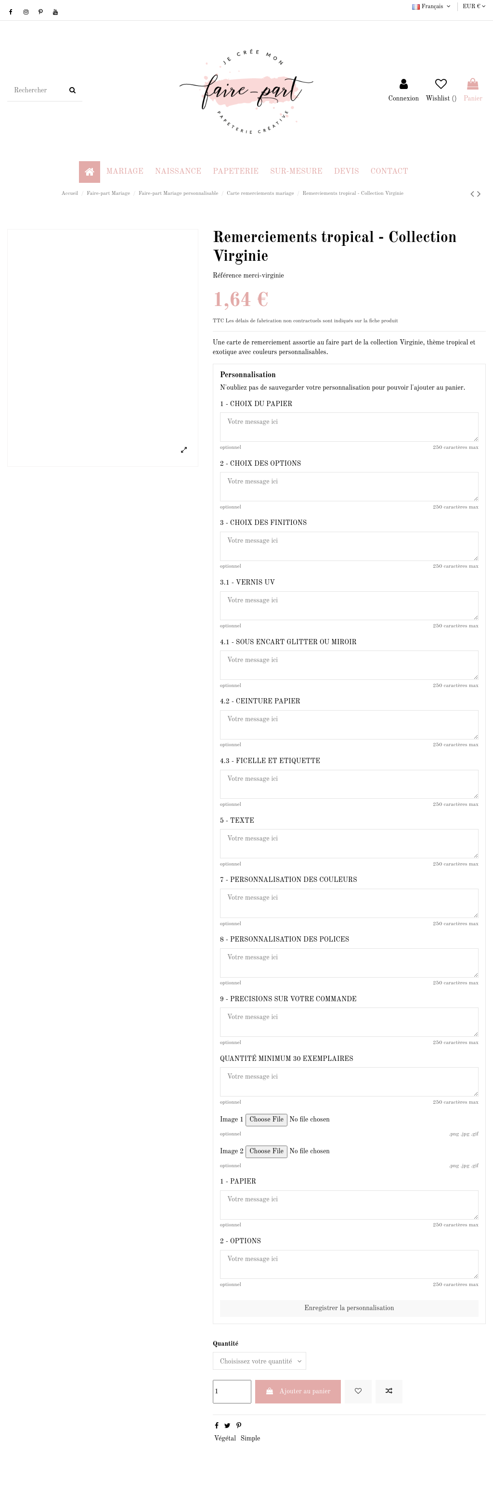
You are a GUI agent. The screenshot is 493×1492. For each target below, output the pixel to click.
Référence (227, 275)
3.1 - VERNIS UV (247, 582)
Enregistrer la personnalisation (349, 1308)
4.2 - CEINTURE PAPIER (260, 702)
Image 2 (232, 1151)
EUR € (474, 7)
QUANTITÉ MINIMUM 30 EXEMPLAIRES (286, 1059)
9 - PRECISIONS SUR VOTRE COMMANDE (288, 999)
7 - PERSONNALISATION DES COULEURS (288, 880)
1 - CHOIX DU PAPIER (256, 404)
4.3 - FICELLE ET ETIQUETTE (270, 761)
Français (432, 7)
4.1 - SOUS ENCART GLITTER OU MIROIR (288, 642)
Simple (250, 1439)
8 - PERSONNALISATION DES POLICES (284, 940)
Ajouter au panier (298, 1391)
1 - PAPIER (238, 1182)
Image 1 (232, 1120)
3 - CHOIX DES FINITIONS (263, 523)
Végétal (225, 1439)
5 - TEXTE (237, 820)
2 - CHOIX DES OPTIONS (260, 463)
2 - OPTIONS (240, 1241)
